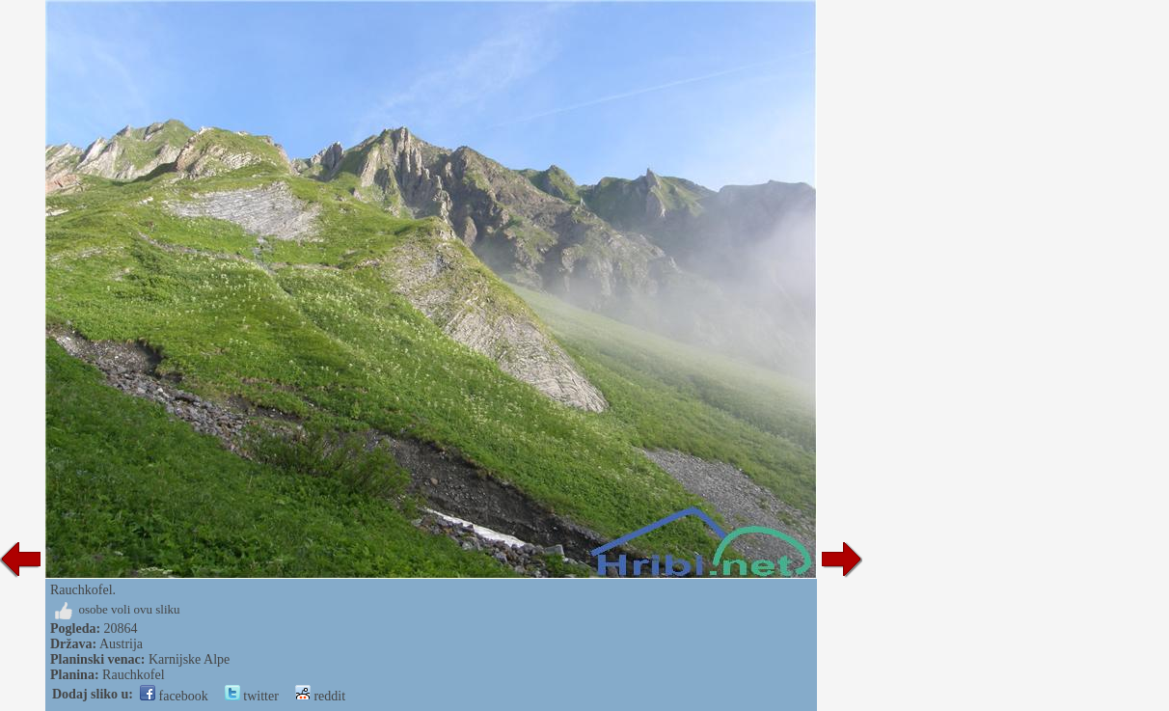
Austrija (121, 644)
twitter (252, 696)
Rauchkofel (133, 675)
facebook (174, 696)
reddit (320, 696)
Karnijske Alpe (189, 659)
